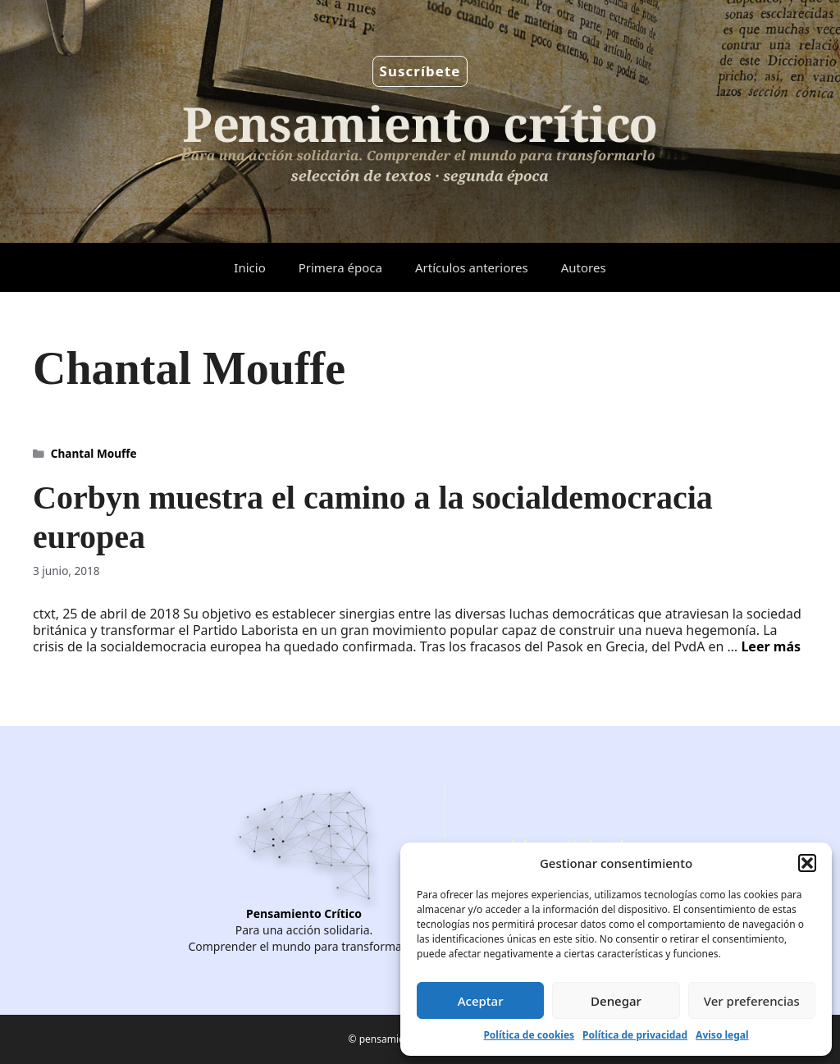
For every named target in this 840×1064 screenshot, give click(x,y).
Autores (583, 267)
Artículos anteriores (471, 267)
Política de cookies (528, 1035)
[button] (807, 863)
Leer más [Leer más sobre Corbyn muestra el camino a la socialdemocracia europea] (771, 646)
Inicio (249, 267)
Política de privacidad (634, 1035)
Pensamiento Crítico (304, 913)
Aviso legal (722, 1035)
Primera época (340, 267)
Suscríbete (420, 71)
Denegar (616, 1001)
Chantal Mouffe (94, 453)
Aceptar (481, 1001)
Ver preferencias (752, 1001)
